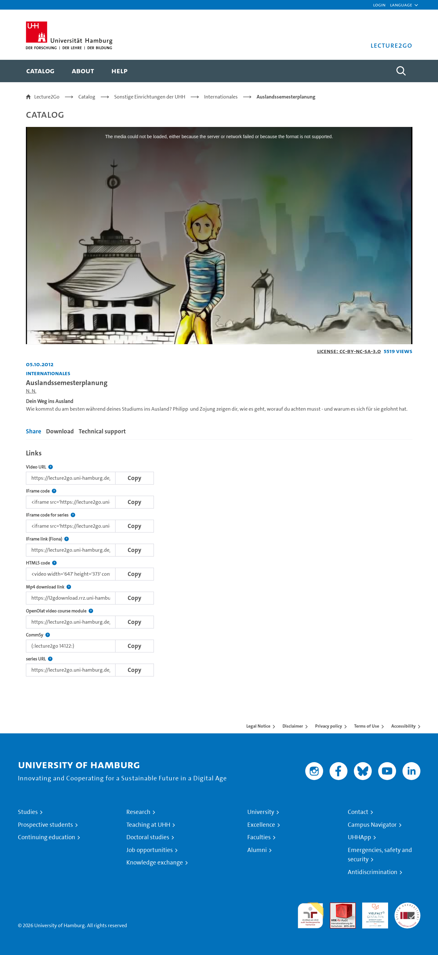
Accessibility (403, 726)
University (260, 812)
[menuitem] (40, 71)
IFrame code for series (50, 515)
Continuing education (46, 837)
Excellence (261, 825)
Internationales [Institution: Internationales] (48, 373)
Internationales (221, 96)
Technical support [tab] (102, 431)
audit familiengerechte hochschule (310, 914)
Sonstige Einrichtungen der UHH (149, 96)
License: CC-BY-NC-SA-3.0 (349, 351)
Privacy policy (328, 726)
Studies (28, 812)
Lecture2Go (47, 96)
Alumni (257, 850)
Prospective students (45, 825)
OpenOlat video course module (59, 611)
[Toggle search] (401, 71)
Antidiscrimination (372, 872)
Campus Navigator (372, 825)
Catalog (86, 96)
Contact (358, 812)
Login (379, 4)
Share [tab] (33, 431)
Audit (336, 906)
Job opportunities (149, 850)
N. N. (31, 391)
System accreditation (407, 910)
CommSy (38, 635)
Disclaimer (293, 726)
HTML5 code (41, 563)
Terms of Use (366, 726)
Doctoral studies (147, 837)
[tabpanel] (219, 561)
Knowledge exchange (154, 862)
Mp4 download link (48, 587)
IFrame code (41, 491)
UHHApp (359, 837)
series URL (39, 659)
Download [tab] (60, 431)
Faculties (259, 837)
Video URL (39, 467)
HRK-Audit (373, 906)
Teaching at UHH (148, 825)
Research (138, 812)
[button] (401, 5)
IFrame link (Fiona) (47, 539)
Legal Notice (258, 726)
